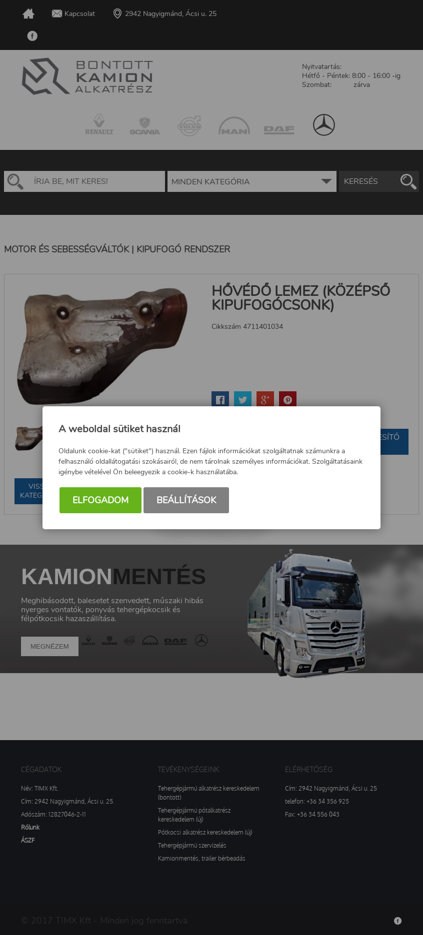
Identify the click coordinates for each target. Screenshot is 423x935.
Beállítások (186, 500)
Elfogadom (100, 500)
